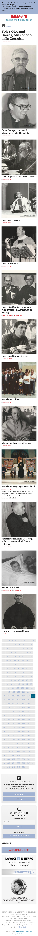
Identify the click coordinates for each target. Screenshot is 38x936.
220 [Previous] (13, 755)
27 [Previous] (3, 653)
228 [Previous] (18, 759)
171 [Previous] (13, 728)
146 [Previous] (28, 712)
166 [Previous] (23, 724)
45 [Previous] (11, 660)
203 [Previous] (33, 743)
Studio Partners (21, 934)
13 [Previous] (11, 645)
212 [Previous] (8, 751)
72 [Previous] (23, 672)
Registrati (19, 794)
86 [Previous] (15, 680)
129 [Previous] (13, 704)
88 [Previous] (23, 680)
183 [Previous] (4, 735)
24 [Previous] (23, 649)
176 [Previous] (4, 731)
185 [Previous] (13, 735)
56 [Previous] (23, 664)
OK (35, 3)
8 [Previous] (27, 641)
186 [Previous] (18, 735)
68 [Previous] (7, 672)
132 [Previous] (28, 704)
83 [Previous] (3, 680)
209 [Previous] (28, 747)
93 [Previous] (11, 684)
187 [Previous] (23, 735)
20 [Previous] (7, 649)
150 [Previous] (13, 716)
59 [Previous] (3, 668)
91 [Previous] (3, 684)
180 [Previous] (23, 731)
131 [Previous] (23, 704)
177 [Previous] (8, 731)
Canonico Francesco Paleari (15, 631)
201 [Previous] (23, 743)
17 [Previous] (27, 645)
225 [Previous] (4, 759)
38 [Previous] (15, 656)
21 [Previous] (11, 649)
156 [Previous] (8, 720)
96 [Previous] (23, 684)
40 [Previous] (23, 656)
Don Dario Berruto (11, 220)
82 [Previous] (31, 676)
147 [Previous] (33, 712)
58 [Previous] (31, 664)
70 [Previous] (15, 672)
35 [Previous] (3, 656)
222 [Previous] (23, 755)
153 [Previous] (28, 716)
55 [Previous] (19, 664)
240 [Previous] (8, 767)
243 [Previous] (23, 767)
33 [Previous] (27, 653)
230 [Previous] (28, 759)
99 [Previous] (3, 688)
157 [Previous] (13, 720)
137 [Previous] (18, 708)
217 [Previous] (33, 751)
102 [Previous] (17, 688)
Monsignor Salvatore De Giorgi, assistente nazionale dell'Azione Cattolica (17, 541)
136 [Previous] (13, 708)
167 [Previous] (28, 724)
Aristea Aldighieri (10, 587)
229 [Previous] (23, 759)
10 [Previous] (34, 641)
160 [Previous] (28, 720)
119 (33, 696)
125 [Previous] (28, 700)
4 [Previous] (15, 641)
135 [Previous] (8, 708)
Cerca (19, 827)
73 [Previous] (27, 672)
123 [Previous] (18, 700)
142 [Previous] (8, 712)
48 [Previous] (23, 660)
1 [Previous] (6, 641)
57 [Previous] (27, 664)
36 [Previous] (7, 656)
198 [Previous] (8, 743)
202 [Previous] (28, 743)
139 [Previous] (28, 708)
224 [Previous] (33, 755)
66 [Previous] (31, 668)
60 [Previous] (7, 668)
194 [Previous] (23, 739)
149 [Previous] (8, 716)
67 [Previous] (3, 672)
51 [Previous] (3, 664)
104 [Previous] (27, 688)
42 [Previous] (31, 656)
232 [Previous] (4, 763)
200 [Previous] (18, 743)
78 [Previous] (15, 676)
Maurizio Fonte (20, 931)
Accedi (19, 799)
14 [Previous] (15, 645)
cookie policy (12, 5)
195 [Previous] (28, 739)
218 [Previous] (4, 755)
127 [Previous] (4, 704)
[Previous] (3, 640)
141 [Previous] (4, 712)
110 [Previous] (23, 692)
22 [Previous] (15, 649)
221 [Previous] (18, 755)
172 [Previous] (18, 728)
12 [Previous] (7, 645)
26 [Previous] (31, 649)
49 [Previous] (27, 660)
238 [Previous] (33, 763)
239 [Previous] (4, 767)
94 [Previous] (15, 684)
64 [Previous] (23, 668)
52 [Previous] (7, 664)
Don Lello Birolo (10, 263)
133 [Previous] (33, 704)
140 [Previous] (33, 708)
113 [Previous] (4, 696)
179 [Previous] (18, 731)
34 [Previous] (31, 653)
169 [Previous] (4, 728)
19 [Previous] (3, 649)
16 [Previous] (23, 645)
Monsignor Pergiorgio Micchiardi (18, 486)
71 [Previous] (19, 672)
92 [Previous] (7, 684)
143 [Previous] (13, 712)
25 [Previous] (27, 649)
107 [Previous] (8, 692)
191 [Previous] (8, 739)
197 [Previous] (4, 743)
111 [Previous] (28, 692)
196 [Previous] (33, 739)
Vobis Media (28, 931)
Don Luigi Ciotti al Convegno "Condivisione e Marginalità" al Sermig (17, 310)
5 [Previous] (18, 641)
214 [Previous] (18, 751)
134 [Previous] (4, 708)
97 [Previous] (27, 684)
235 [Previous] (18, 763)
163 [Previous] (8, 724)
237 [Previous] (28, 763)
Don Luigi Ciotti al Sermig (15, 356)
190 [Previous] (4, 739)
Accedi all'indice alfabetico (19, 835)
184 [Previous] (8, 735)
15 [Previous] (19, 645)
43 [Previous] (3, 660)
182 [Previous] (33, 731)
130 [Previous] (18, 704)
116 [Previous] (18, 696)
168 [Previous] (33, 724)
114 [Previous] (8, 696)
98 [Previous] (31, 684)
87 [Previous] (19, 680)
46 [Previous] (15, 660)
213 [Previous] (13, 751)
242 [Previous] (18, 767)
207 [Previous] (18, 747)
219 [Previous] (8, 755)
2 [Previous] (9, 641)
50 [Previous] (31, 660)
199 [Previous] (13, 743)
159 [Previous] (23, 720)
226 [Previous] (8, 759)
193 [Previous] (18, 739)
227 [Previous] (13, 759)
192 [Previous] (13, 739)
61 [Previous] (11, 668)
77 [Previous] (11, 676)
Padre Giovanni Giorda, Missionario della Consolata (17, 35)
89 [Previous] (27, 680)
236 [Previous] (23, 763)
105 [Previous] (32, 688)
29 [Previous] (11, 653)
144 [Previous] (18, 712)
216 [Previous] (28, 751)
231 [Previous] (33, 759)
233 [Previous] (8, 763)
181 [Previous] (28, 731)
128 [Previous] (8, 704)
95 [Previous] (19, 684)
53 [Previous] (11, 664)
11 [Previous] (3, 645)
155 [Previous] (4, 720)
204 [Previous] (4, 747)
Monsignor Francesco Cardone (17, 443)
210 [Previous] (33, 747)
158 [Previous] (18, 720)
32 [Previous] (23, 653)
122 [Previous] (13, 700)
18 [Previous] (31, 645)
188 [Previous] (28, 735)
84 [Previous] (7, 680)
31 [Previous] (19, 653)
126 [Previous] (33, 700)
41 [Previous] (27, 656)
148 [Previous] (4, 716)
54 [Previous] (15, 664)
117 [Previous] (23, 696)
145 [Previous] (23, 712)
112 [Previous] (33, 692)
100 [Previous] (7, 688)
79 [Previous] (19, 676)
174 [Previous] (28, 728)
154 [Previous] (33, 716)
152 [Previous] (23, 716)
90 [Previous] (31, 680)
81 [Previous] (27, 676)
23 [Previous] (19, 649)
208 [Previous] (23, 747)
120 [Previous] (4, 700)
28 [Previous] (7, 653)
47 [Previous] (19, 660)
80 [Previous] (23, 676)
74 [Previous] (31, 672)
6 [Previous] (21, 641)
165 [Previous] (18, 724)
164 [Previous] (13, 724)
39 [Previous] (19, 656)
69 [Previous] (11, 672)
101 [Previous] (12, 688)
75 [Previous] (3, 676)
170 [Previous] (8, 728)
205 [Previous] (8, 747)
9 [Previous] (30, 641)
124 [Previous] (23, 700)
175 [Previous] (33, 728)
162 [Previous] (4, 724)
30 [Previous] (15, 653)
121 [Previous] (8, 700)
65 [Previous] (27, 668)
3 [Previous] (12, 641)
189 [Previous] (33, 735)
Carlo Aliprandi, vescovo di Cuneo (18, 176)
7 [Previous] (24, 641)
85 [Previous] (11, 680)
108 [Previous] (13, 692)
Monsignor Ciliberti (11, 399)
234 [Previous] (13, 763)
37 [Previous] (11, 656)
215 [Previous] (23, 751)
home (8, 26)
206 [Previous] (13, 747)
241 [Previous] (13, 767)
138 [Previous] (23, 708)
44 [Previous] (7, 660)
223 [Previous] (28, 755)
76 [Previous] (7, 676)
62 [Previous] (15, 668)
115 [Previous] (13, 696)
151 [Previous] (18, 716)
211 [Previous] (4, 751)
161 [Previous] (33, 720)
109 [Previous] (18, 692)
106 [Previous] (4, 692)
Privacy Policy (22, 927)
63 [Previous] (19, 668)
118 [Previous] (28, 696)
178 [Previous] (13, 731)
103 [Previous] (22, 688)
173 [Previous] (23, 728)
